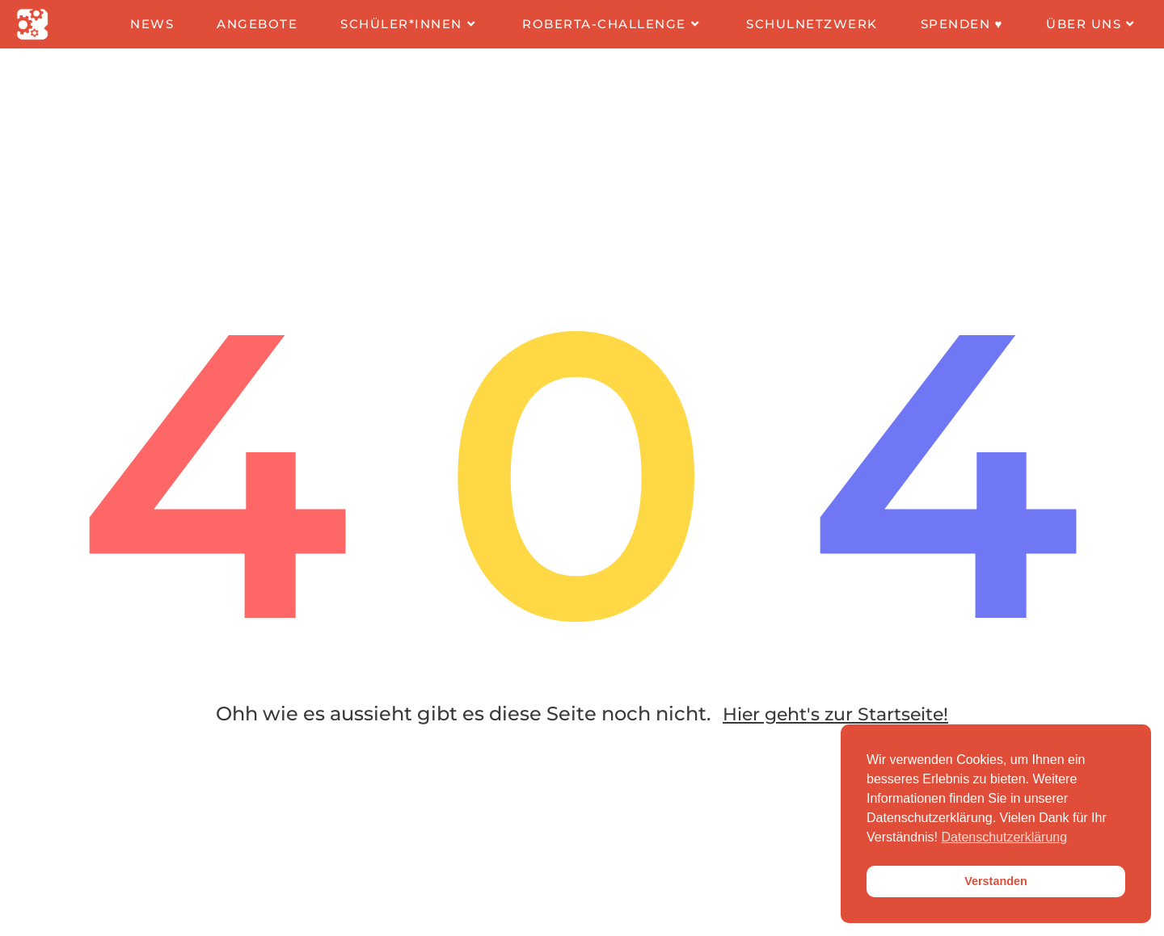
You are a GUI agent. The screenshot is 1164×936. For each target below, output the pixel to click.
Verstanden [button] (995, 881)
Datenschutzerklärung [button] (1005, 837)
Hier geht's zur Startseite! (835, 728)
